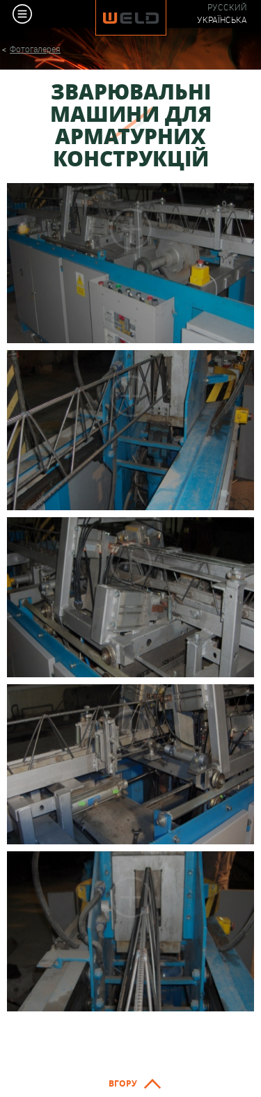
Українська (222, 20)
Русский (227, 7)
